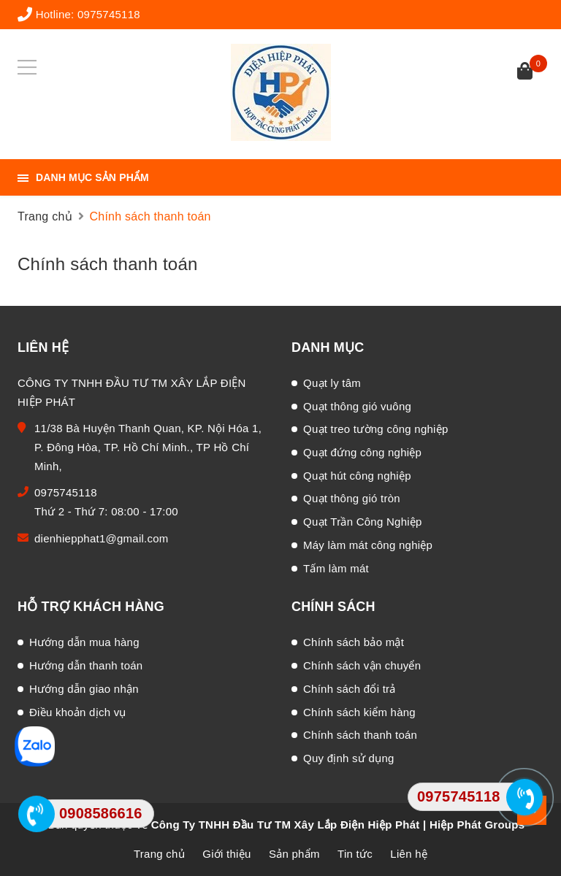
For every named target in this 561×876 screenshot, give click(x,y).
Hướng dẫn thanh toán (85, 665)
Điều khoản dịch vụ (77, 712)
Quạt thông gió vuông (357, 406)
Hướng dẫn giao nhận (84, 689)
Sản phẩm (294, 854)
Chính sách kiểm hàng (359, 712)
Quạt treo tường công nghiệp (376, 429)
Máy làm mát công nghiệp (367, 545)
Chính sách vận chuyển (362, 665)
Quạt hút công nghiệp (357, 475)
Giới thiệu (226, 854)
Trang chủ (159, 854)
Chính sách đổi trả (349, 689)
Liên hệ (408, 854)
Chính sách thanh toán (108, 264)
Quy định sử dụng (348, 758)
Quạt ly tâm (332, 383)
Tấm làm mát (336, 568)
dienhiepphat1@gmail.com (101, 538)
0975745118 (108, 14)
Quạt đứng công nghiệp (362, 452)
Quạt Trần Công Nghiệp (362, 521)
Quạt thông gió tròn (351, 498)
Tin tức (355, 854)
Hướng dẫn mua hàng (84, 642)
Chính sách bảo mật (353, 642)
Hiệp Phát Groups (477, 824)
